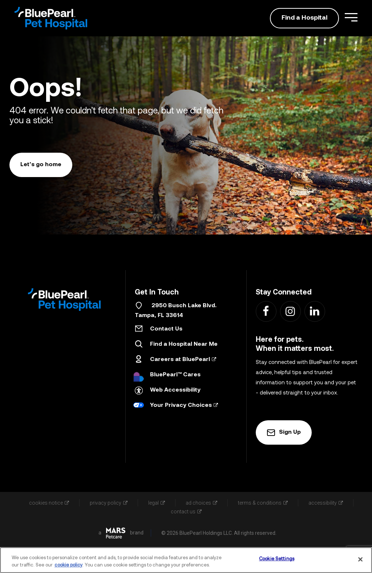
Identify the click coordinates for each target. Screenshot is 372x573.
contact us (186, 511)
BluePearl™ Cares (175, 375)
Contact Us (166, 329)
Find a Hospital (304, 18)
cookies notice (49, 503)
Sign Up (284, 432)
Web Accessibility (175, 390)
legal (156, 503)
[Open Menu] (351, 17)
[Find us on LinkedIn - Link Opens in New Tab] (314, 311)
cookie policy (68, 565)
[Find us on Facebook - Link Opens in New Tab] (266, 311)
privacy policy (109, 503)
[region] (186, 560)
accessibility (325, 503)
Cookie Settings (276, 559)
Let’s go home (40, 165)
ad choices (201, 503)
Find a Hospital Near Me (184, 344)
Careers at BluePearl (183, 359)
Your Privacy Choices (184, 405)
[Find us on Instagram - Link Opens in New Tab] (290, 311)
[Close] (360, 559)
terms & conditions (263, 503)
